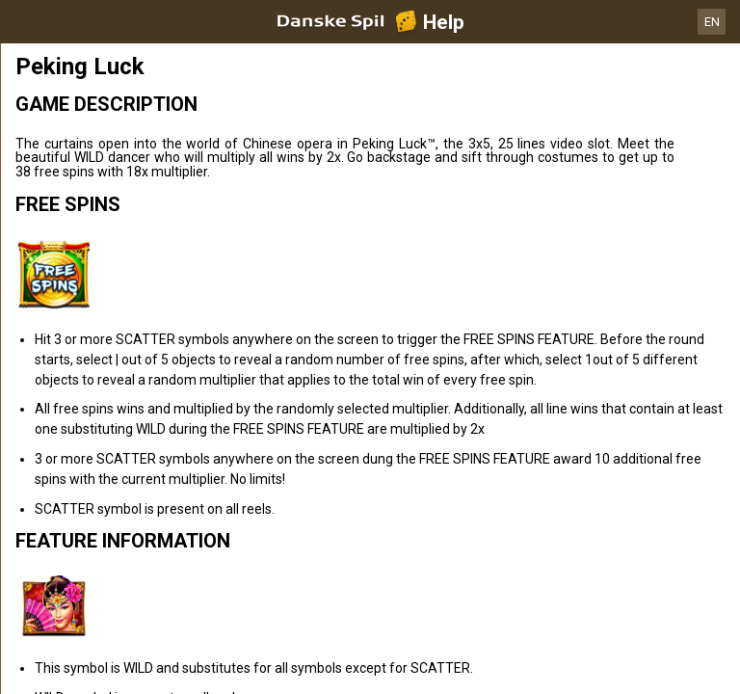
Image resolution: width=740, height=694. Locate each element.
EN (712, 21)
